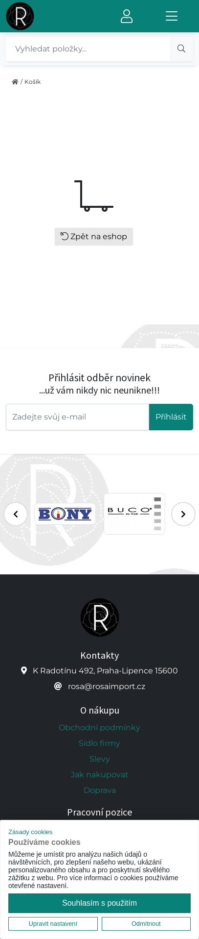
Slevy (99, 759)
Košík (32, 81)
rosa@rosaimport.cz (106, 686)
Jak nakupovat (100, 774)
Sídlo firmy (99, 743)
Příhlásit (171, 416)
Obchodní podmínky (99, 727)
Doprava (100, 790)
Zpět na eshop (94, 236)
